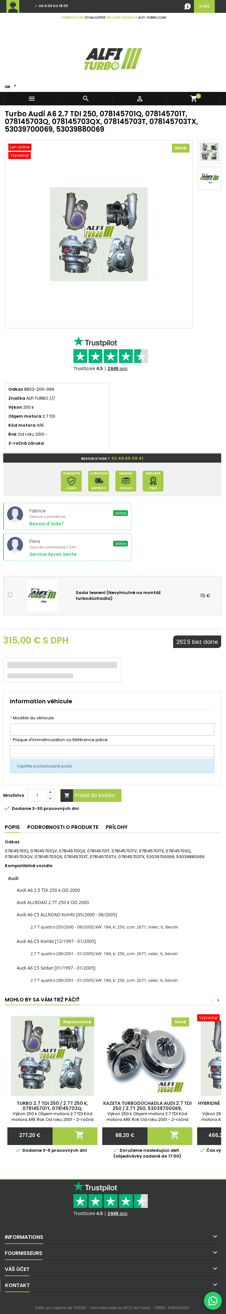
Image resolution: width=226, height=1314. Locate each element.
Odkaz (15, 389)
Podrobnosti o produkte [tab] (62, 827)
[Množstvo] (37, 795)
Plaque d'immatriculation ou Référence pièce (59, 740)
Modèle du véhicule (32, 718)
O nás (204, 6)
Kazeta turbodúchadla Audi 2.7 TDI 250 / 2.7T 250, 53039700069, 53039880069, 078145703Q (147, 1108)
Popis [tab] (12, 827)
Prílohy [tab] (117, 827)
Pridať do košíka (88, 795)
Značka (16, 398)
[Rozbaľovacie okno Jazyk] (11, 84)
